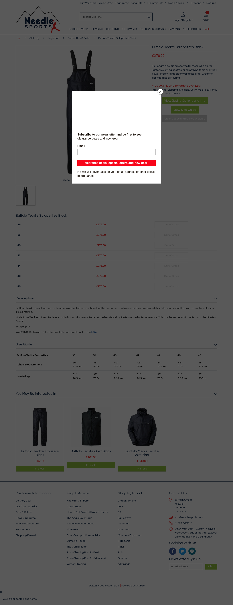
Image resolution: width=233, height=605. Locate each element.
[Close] (160, 91)
